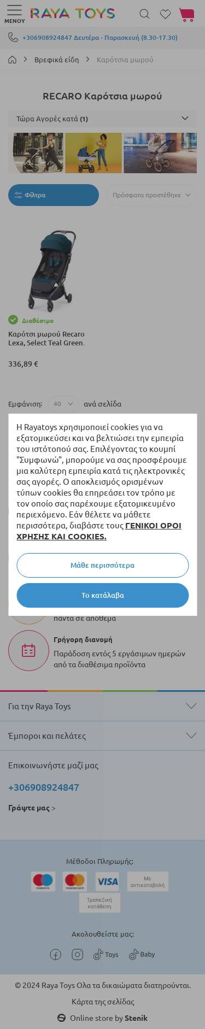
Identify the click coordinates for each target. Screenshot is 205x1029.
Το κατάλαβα (102, 595)
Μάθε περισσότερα (102, 565)
